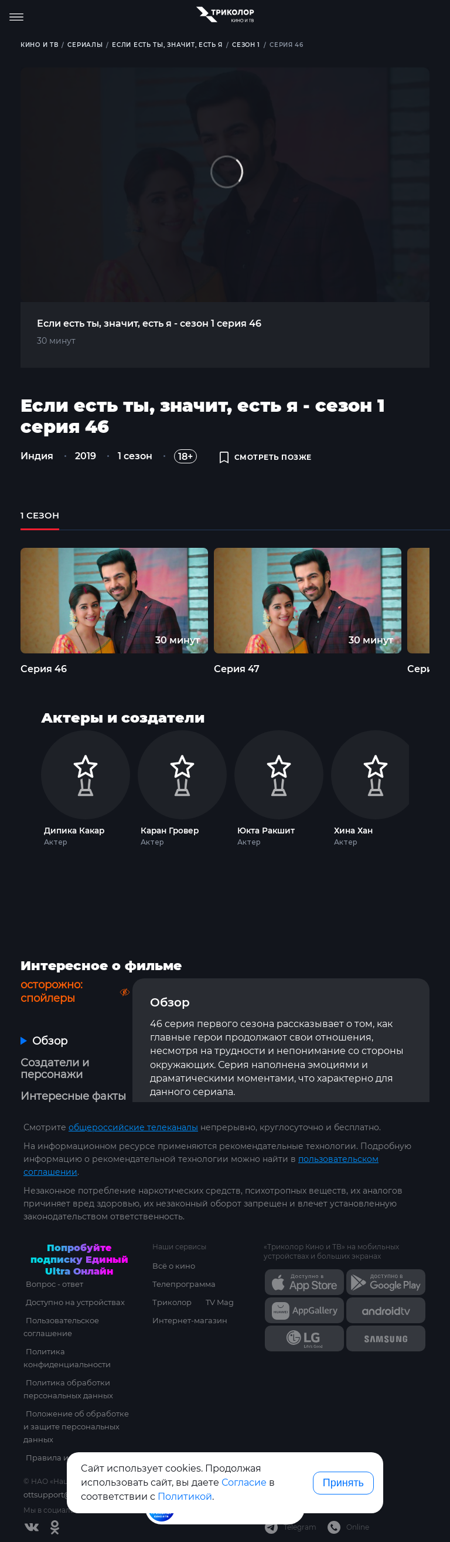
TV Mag (220, 1302)
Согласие (244, 1482)
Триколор (172, 1302)
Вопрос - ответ (52, 1284)
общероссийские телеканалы (133, 1127)
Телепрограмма (184, 1284)
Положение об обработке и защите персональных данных (78, 1426)
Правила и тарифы (60, 1457)
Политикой (185, 1496)
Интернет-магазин (189, 1320)
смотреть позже (266, 457)
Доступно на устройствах (72, 1302)
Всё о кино (173, 1265)
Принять (343, 1483)
